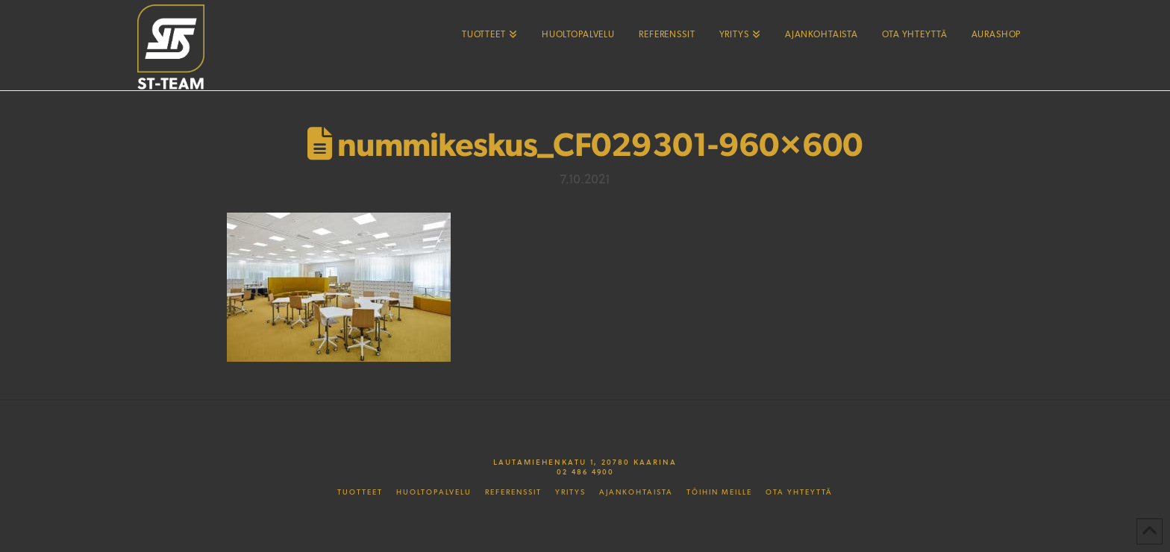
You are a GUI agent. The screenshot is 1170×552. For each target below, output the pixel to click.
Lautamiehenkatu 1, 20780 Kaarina (585, 462)
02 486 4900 (585, 471)
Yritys (570, 492)
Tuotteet (360, 492)
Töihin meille (719, 492)
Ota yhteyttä (799, 492)
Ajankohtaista (636, 492)
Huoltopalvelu (434, 492)
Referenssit (513, 492)
